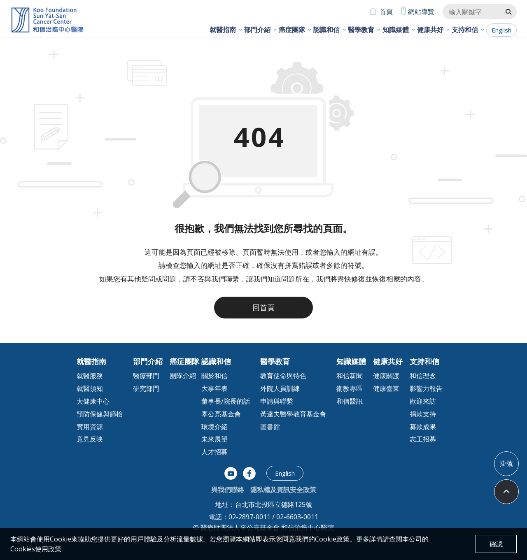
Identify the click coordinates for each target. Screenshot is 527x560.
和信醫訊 (349, 401)
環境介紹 (214, 426)
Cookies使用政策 (35, 548)
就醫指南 (223, 29)
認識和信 (326, 29)
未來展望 (214, 439)
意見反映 (90, 439)
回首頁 (263, 307)
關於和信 (214, 375)
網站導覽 (421, 11)
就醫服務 (90, 375)
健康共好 (430, 29)
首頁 (386, 11)
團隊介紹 (183, 375)
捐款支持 (423, 413)
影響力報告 (426, 388)
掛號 (506, 463)
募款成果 (423, 426)
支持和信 (465, 29)
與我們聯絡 (227, 489)
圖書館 (270, 426)
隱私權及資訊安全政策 (283, 489)
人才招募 (214, 451)
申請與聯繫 (276, 401)
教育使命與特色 (283, 375)
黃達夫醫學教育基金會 (293, 413)
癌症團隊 (292, 29)
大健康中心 (93, 401)
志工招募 (423, 439)
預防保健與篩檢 (100, 413)
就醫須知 (90, 388)
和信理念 (423, 375)
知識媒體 (395, 29)
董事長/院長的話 (225, 401)
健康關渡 (386, 375)
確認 (496, 543)
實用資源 (90, 426)
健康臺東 (386, 388)
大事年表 (214, 388)
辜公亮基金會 (221, 413)
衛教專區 (349, 388)
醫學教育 (361, 29)
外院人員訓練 (280, 388)
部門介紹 (257, 29)
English (501, 30)
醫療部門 (146, 375)
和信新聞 (349, 375)
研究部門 (146, 388)
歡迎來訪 (423, 401)
